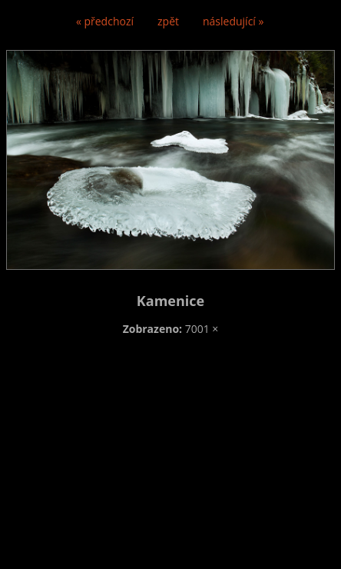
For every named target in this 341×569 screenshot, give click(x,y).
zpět (168, 21)
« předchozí (105, 21)
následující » (233, 21)
